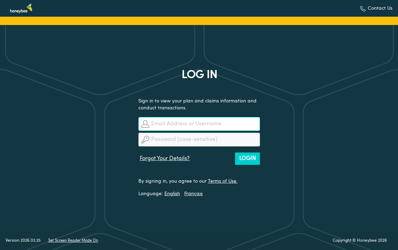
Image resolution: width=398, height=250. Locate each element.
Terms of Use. (222, 181)
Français (193, 193)
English (172, 193)
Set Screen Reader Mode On (73, 241)
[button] (376, 8)
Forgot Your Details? (165, 158)
